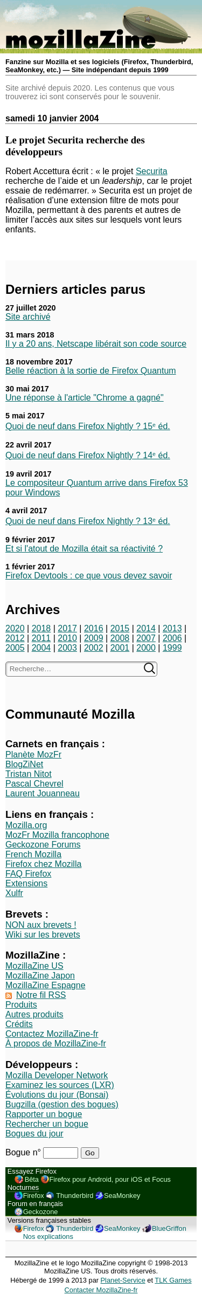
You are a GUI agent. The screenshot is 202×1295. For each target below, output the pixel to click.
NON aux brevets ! (40, 924)
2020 (15, 628)
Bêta (32, 1179)
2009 (93, 638)
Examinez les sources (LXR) (59, 1085)
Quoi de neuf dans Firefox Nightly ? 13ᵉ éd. (87, 521)
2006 (172, 638)
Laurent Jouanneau (42, 793)
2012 (15, 638)
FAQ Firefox (28, 873)
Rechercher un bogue (46, 1123)
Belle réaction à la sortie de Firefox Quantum (90, 370)
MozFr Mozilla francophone (57, 834)
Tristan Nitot (28, 774)
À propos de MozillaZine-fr (55, 1043)
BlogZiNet (24, 764)
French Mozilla (33, 854)
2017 (67, 628)
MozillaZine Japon (40, 975)
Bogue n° (24, 1152)
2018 (41, 628)
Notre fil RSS (41, 995)
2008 (120, 638)
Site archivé (28, 316)
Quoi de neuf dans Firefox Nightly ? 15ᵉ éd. (87, 426)
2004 (41, 647)
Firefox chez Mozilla (43, 864)
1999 (172, 647)
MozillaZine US (34, 965)
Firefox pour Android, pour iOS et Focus (110, 1179)
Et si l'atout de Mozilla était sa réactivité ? (84, 548)
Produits (21, 1004)
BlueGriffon (169, 1228)
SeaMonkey (122, 1195)
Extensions (26, 883)
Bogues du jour (34, 1133)
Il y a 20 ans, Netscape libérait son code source (95, 343)
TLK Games (173, 1280)
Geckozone (40, 1212)
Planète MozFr (33, 754)
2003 (67, 647)
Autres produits (34, 1014)
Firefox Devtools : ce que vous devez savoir (88, 575)
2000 (146, 647)
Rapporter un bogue (43, 1114)
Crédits (19, 1024)
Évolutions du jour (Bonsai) (56, 1094)
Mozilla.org (26, 825)
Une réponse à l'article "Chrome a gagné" (84, 397)
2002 (93, 647)
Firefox (33, 1195)
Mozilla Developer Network (56, 1075)
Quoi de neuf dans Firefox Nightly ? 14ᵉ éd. (87, 455)
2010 (67, 638)
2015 (120, 628)
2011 (41, 638)
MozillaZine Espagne (45, 985)
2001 (120, 647)
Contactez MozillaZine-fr (52, 1033)
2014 (146, 628)
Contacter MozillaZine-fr (101, 1290)
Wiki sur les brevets (42, 934)
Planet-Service (123, 1280)
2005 (15, 647)
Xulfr (14, 893)
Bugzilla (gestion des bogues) (62, 1104)
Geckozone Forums (43, 844)
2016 (93, 628)
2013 (172, 628)
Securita (152, 171)
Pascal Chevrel (34, 783)
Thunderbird (74, 1195)
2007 (146, 638)
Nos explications (48, 1236)
